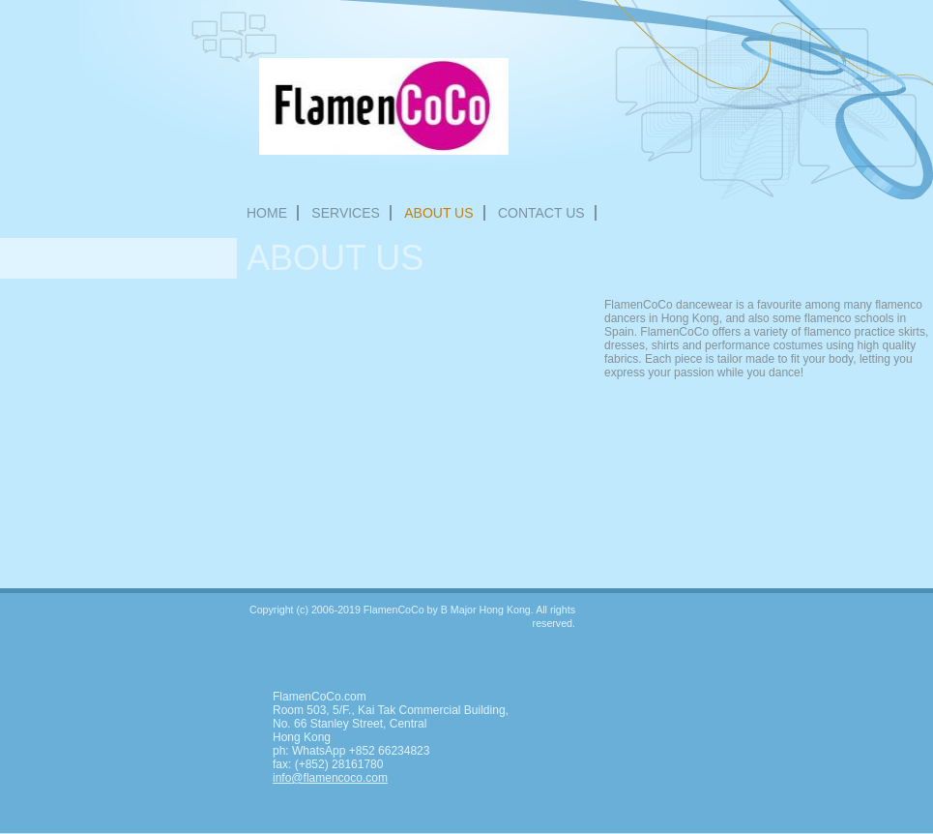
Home (267, 213)
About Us (438, 213)
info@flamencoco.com (330, 778)
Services (345, 213)
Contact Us (541, 213)
